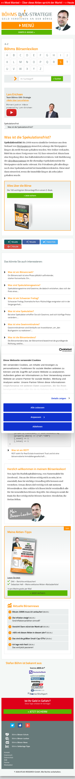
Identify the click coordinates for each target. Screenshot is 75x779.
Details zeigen (58, 398)
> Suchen (57, 78)
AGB (5, 760)
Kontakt (7, 752)
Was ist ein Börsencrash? (20, 272)
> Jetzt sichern (30, 195)
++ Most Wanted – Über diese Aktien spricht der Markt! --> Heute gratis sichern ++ (37, 4)
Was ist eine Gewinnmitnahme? (24, 324)
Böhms (20, 734)
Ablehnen (37, 426)
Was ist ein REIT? (20, 450)
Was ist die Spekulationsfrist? (20, 126)
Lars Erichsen (14, 94)
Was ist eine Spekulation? (21, 311)
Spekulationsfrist (11, 123)
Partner (6, 762)
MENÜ (26, 25)
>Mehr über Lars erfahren (17, 100)
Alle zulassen (37, 407)
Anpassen (38, 417)
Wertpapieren (24, 146)
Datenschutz (8, 757)
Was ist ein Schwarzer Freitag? (23, 298)
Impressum (8, 755)
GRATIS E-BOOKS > (26, 32)
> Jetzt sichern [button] (37, 593)
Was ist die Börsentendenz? (22, 337)
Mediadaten (8, 764)
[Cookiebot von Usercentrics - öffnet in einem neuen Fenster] (59, 350)
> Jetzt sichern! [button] (37, 712)
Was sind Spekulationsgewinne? (24, 285)
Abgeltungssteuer (17, 161)
